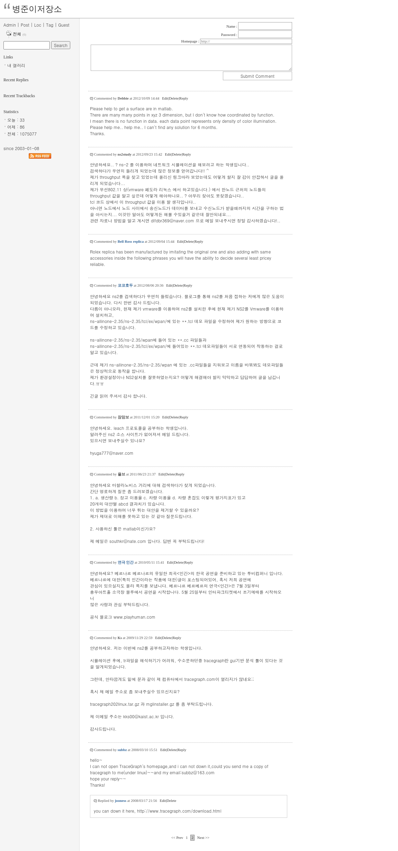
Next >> (203, 838)
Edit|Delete (170, 98)
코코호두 (125, 285)
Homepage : (190, 41)
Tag (49, 25)
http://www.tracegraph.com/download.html (179, 811)
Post (25, 25)
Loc (37, 25)
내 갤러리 (16, 65)
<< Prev (177, 838)
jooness (120, 801)
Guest (63, 25)
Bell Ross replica (131, 241)
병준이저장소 (37, 8)
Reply (183, 98)
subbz (122, 750)
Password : (229, 35)
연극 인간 (126, 562)
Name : (232, 26)
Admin (9, 25)
